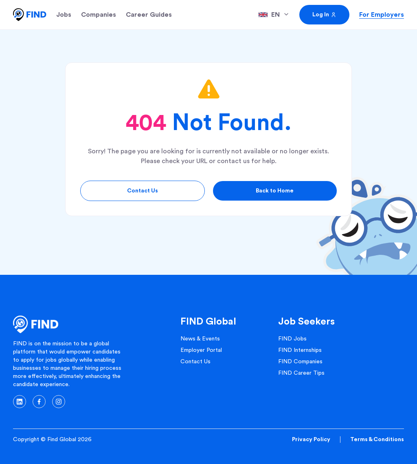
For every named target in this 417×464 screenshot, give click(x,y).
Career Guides (149, 14)
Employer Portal (201, 350)
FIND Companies (300, 362)
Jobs (63, 14)
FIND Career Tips (301, 373)
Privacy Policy (311, 439)
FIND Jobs (292, 339)
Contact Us (142, 191)
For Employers (381, 14)
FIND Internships (300, 350)
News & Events (200, 339)
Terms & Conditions (377, 439)
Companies (98, 14)
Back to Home (275, 191)
